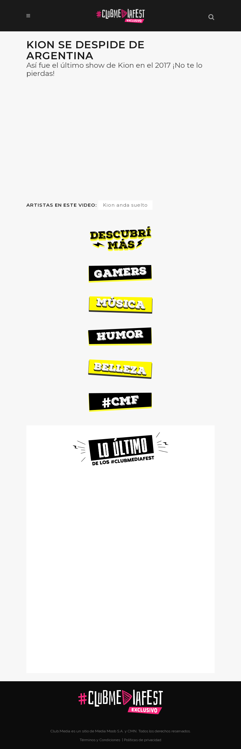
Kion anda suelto (125, 205)
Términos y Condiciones (100, 740)
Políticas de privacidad (142, 740)
